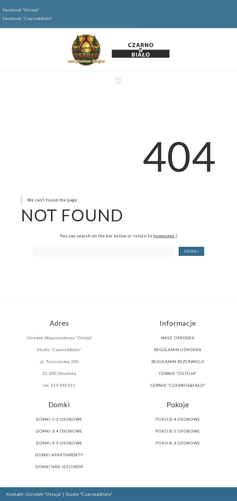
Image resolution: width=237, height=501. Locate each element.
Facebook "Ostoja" (21, 9)
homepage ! (165, 235)
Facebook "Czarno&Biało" (28, 18)
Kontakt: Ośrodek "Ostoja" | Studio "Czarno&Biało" (59, 494)
